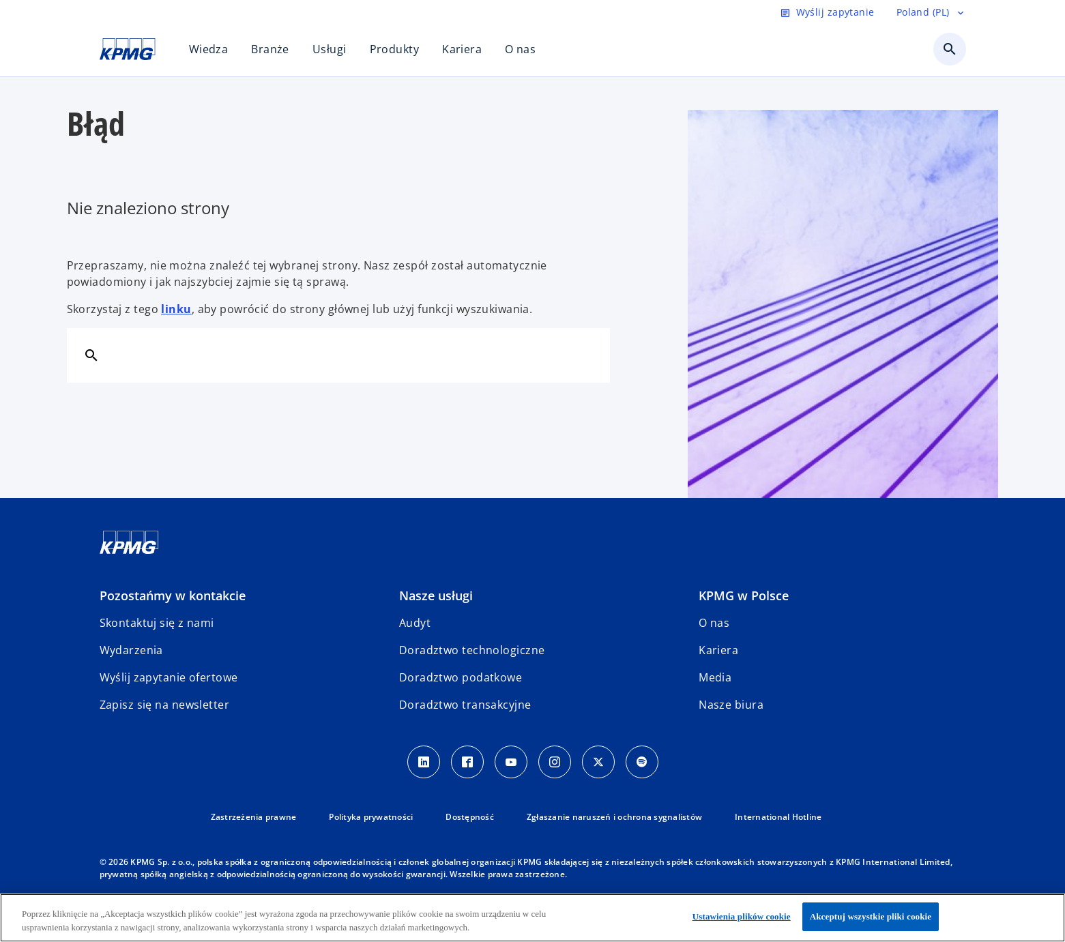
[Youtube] (511, 762)
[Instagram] (554, 762)
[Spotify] (642, 762)
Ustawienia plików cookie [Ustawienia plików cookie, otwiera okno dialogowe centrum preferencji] (741, 916)
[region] (532, 918)
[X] (598, 762)
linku (176, 309)
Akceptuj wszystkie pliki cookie (870, 916)
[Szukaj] (91, 355)
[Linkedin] (423, 762)
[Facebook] (467, 762)
